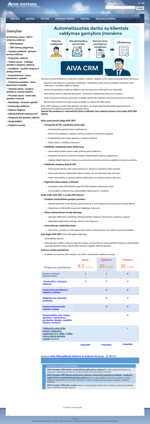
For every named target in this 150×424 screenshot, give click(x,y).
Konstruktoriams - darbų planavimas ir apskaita (18, 77)
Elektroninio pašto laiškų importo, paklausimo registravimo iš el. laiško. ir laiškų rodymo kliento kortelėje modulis (58, 333)
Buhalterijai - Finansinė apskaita (22, 102)
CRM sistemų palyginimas (20, 47)
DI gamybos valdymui (17, 58)
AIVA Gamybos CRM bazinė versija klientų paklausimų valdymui (76, 369)
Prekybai (85, 19)
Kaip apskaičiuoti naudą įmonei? (22, 113)
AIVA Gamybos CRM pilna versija (62, 385)
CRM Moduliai (15, 43)
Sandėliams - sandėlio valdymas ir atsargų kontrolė (22, 70)
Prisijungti (111, 3)
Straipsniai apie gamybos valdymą (22, 117)
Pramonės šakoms (64, 19)
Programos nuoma (15, 125)
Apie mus (14, 19)
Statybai (45, 19)
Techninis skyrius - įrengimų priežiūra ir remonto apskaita (19, 90)
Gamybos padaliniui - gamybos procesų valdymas (21, 53)
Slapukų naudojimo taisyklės (42, 421)
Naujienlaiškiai (14, 121)
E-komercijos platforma (17, 106)
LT (139, 3)
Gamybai (30, 19)
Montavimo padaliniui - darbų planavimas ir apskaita (21, 83)
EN (143, 3)
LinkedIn (75, 419)
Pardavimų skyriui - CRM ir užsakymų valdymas (19, 38)
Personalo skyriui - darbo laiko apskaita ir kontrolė (21, 97)
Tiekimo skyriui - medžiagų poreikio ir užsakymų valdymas (20, 63)
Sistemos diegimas (15, 110)
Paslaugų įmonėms (106, 19)
